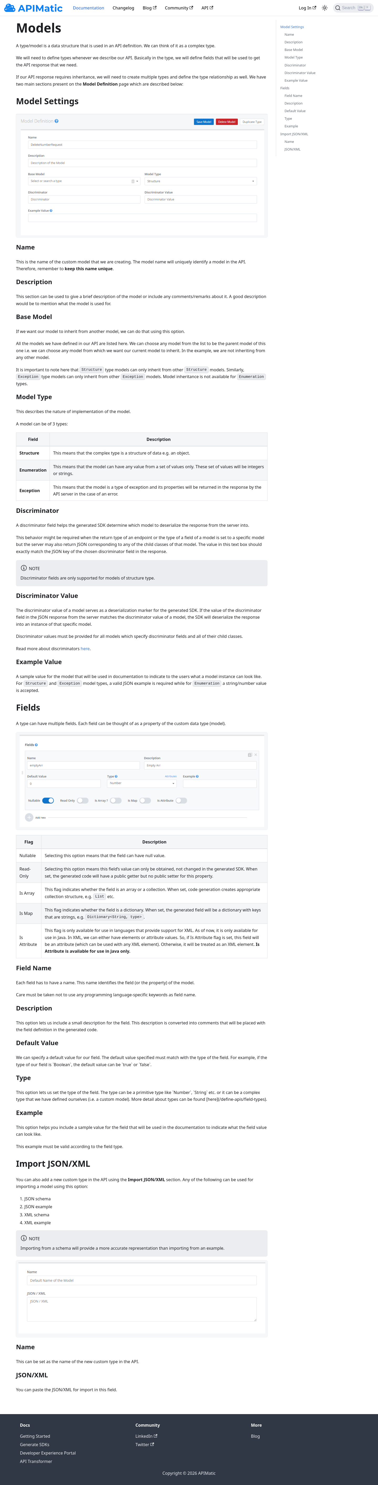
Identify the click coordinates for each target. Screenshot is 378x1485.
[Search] (353, 8)
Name (289, 34)
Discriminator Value (300, 72)
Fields (284, 88)
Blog (150, 8)
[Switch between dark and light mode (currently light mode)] (325, 8)
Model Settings (292, 26)
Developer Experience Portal (48, 1453)
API (207, 8)
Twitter (144, 1444)
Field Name (293, 95)
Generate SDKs (34, 1444)
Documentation (88, 8)
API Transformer (36, 1461)
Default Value (295, 110)
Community (179, 8)
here (85, 649)
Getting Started (35, 1436)
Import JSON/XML (294, 134)
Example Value (296, 80)
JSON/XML (293, 149)
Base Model (294, 49)
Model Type (294, 57)
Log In (307, 8)
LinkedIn (146, 1436)
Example (291, 126)
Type (288, 118)
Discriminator (295, 65)
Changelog (123, 8)
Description (294, 42)
